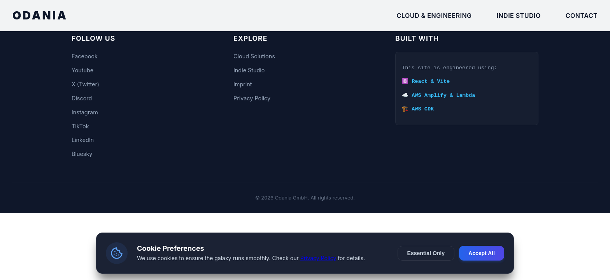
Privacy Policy (251, 98)
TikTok (80, 126)
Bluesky (82, 153)
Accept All (481, 253)
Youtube (82, 70)
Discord (82, 98)
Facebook (85, 56)
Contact (582, 15)
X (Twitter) (85, 84)
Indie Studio (519, 15)
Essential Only (426, 253)
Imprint (242, 84)
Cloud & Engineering (434, 15)
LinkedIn (83, 139)
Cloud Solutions (254, 56)
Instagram (85, 112)
